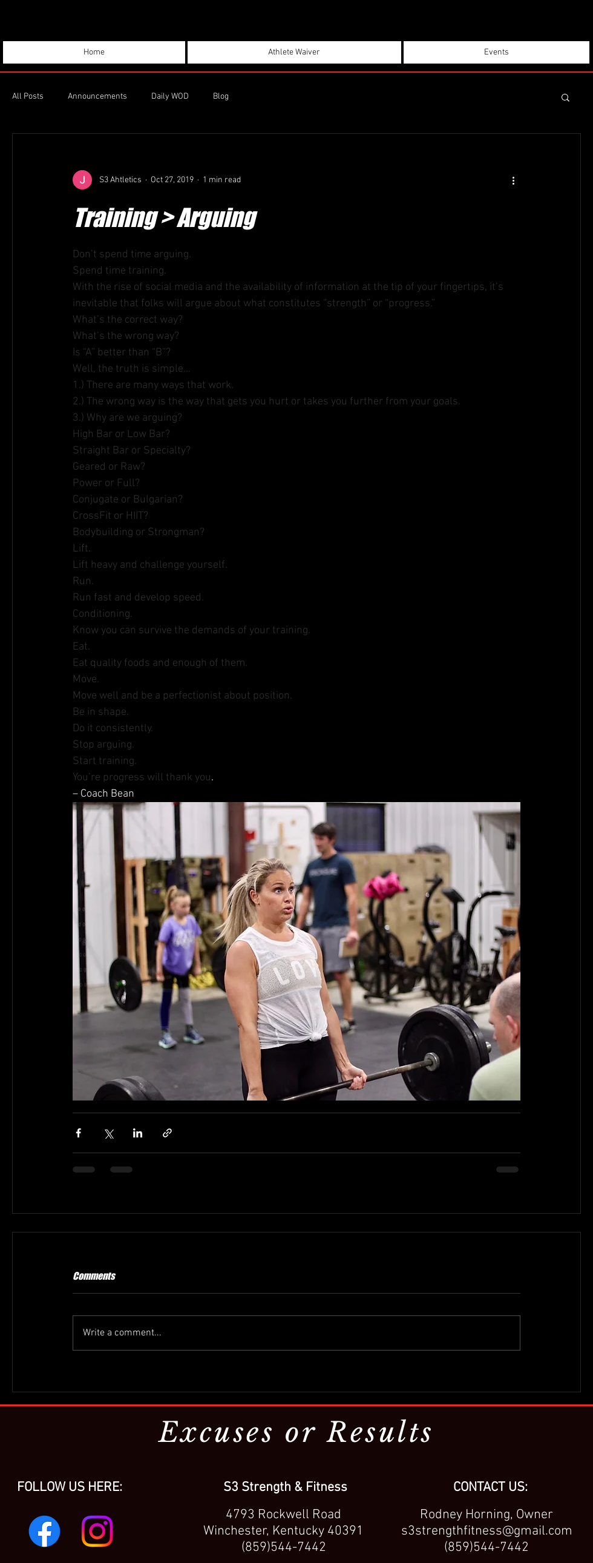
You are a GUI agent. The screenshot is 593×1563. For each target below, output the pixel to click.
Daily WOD (170, 96)
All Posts (28, 96)
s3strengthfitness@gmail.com (486, 1531)
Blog (221, 96)
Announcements (97, 96)
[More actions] (513, 180)
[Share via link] (167, 1133)
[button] (565, 97)
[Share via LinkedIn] (137, 1133)
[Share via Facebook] (78, 1133)
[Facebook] (44, 1531)
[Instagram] (97, 1531)
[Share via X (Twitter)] (108, 1133)
